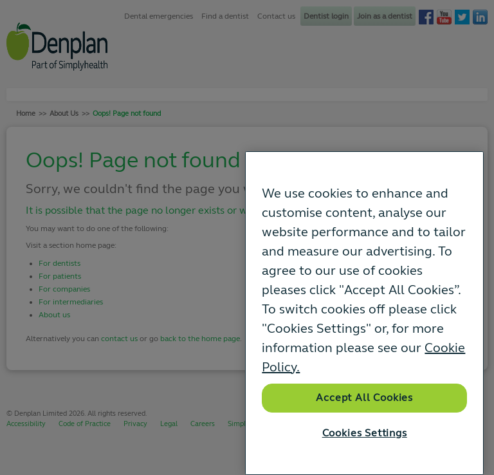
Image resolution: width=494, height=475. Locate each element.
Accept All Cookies (364, 397)
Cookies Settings (364, 433)
